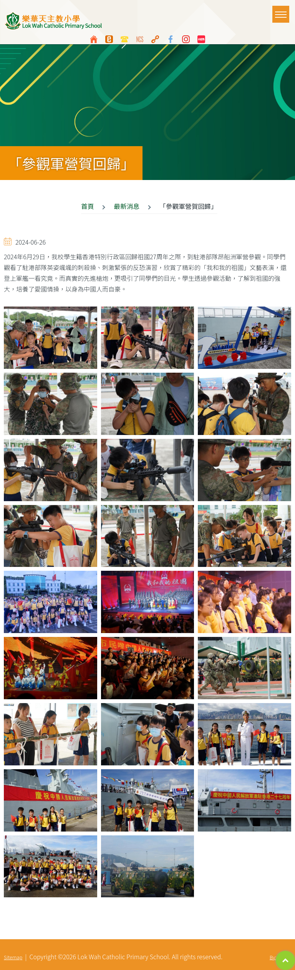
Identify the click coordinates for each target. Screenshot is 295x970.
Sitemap (13, 957)
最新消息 (126, 206)
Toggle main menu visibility (282, 10)
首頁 (87, 206)
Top (285, 960)
